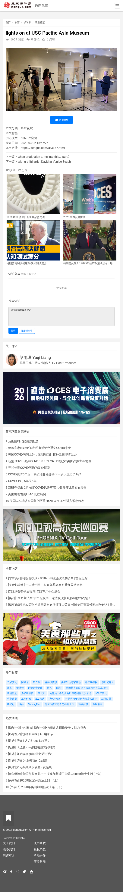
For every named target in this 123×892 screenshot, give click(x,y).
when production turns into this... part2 (43, 157)
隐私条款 (40, 849)
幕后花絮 (40, 22)
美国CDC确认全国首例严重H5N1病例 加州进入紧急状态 (47, 501)
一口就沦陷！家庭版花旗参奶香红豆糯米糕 (54, 585)
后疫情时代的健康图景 (23, 441)
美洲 (12, 598)
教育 (17, 22)
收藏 (11, 170)
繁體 (45, 5)
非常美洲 (15, 578)
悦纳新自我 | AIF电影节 (37, 734)
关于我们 (9, 843)
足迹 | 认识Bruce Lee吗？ (33, 741)
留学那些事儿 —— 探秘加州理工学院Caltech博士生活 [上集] (61, 774)
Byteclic (20, 838)
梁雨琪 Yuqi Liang (35, 357)
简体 (38, 5)
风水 (12, 767)
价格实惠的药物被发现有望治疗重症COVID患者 (39, 448)
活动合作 (40, 855)
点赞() (61, 119)
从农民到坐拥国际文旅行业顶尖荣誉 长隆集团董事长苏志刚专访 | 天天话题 (72, 605)
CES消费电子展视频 (22, 591)
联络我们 (9, 849)
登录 (13, 330)
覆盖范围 (40, 862)
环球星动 (15, 734)
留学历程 (15, 774)
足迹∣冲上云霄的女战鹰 (31, 760)
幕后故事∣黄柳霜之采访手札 (34, 754)
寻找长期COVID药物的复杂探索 (29, 468)
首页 (8, 22)
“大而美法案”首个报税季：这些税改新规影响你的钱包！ (53, 598)
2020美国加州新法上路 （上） (39, 780)
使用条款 (40, 843)
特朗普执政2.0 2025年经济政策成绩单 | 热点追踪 (54, 578)
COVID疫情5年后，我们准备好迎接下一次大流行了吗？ (45, 474)
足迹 (12, 741)
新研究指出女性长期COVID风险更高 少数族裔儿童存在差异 (47, 487)
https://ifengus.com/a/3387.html (43, 148)
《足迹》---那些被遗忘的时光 (35, 747)
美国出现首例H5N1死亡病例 (27, 494)
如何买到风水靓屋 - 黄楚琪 (34, 767)
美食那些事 (16, 585)
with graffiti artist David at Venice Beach (44, 161)
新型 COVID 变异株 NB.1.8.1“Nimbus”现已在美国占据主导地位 (49, 461)
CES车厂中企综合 (48, 591)
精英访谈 (15, 605)
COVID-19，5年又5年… (23, 481)
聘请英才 (9, 855)
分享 (23, 170)
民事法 (13, 780)
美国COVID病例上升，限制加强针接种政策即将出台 (42, 454)
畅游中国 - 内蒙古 (20, 727)
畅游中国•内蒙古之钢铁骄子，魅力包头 (60, 727)
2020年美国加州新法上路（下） (42, 787)
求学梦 (27, 22)
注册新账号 (26, 330)
